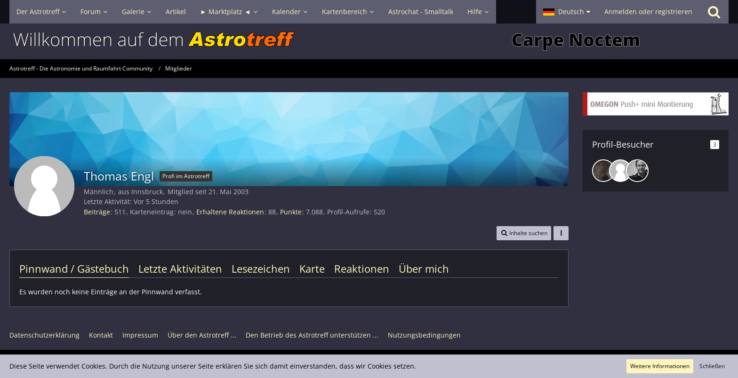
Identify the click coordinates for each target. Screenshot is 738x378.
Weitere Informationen (660, 366)
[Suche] (714, 12)
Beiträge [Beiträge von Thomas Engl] (97, 211)
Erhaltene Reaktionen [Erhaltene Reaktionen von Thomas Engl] (230, 211)
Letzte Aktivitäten (180, 268)
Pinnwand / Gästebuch (74, 268)
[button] (566, 12)
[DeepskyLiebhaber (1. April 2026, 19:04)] (603, 170)
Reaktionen (361, 268)
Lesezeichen (261, 268)
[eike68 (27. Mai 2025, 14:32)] (620, 170)
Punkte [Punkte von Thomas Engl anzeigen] (291, 211)
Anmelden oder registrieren (648, 11)
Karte (312, 268)
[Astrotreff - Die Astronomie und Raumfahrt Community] (369, 41)
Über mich (424, 268)
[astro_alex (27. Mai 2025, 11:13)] (637, 170)
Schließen (712, 366)
